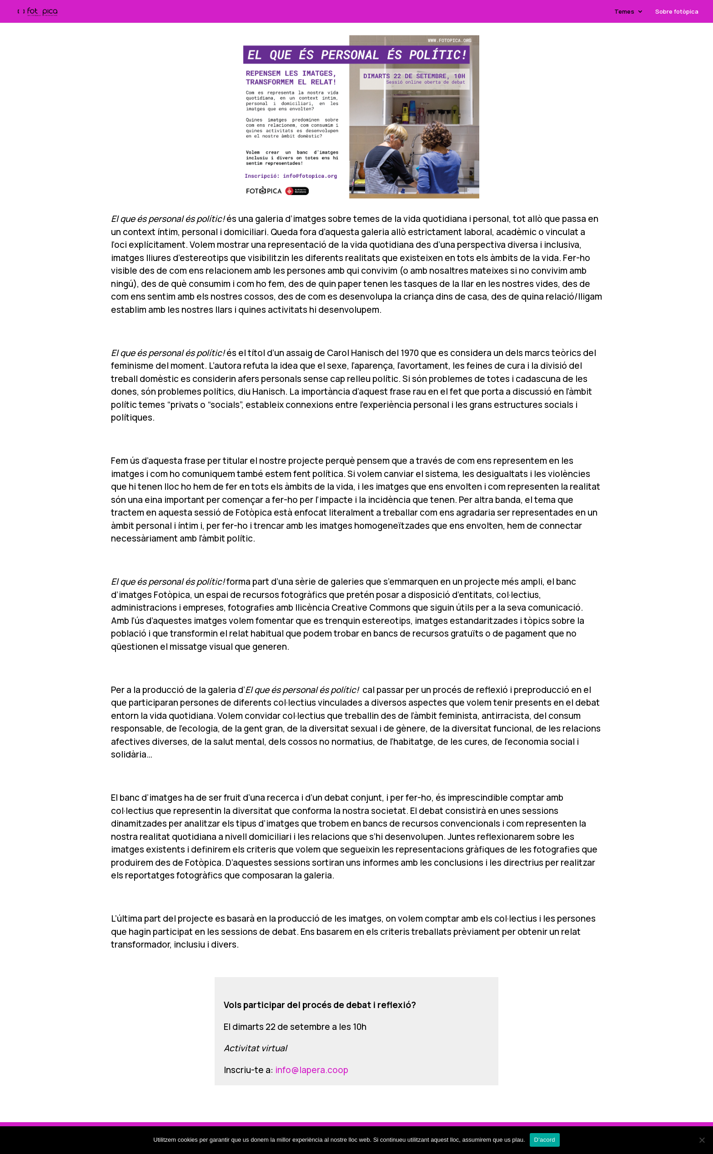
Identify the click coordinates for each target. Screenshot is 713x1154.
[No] (701, 1139)
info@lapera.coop (311, 1070)
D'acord (544, 1139)
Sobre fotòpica (676, 11)
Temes (624, 11)
